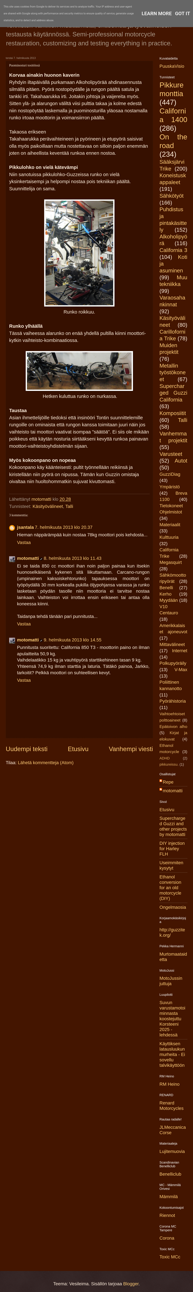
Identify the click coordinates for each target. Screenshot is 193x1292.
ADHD (164, 758)
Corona (166, 1238)
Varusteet (170, 454)
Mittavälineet (172, 644)
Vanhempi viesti (131, 748)
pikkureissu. (169, 764)
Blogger (131, 1283)
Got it (182, 13)
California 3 (173, 250)
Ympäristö (169, 486)
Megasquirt (170, 562)
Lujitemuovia (172, 1151)
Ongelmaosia (172, 907)
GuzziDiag (169, 474)
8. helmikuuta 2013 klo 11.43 (72, 558)
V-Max (181, 669)
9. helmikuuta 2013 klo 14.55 (72, 639)
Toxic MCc (169, 1256)
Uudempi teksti (26, 748)
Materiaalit (169, 524)
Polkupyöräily (172, 663)
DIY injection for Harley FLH (172, 849)
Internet (179, 650)
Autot (181, 461)
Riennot (167, 1215)
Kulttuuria (169, 537)
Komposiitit (172, 413)
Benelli (166, 587)
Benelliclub (170, 1174)
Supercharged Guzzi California (173, 393)
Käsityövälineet (48, 506)
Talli (69, 506)
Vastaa (24, 542)
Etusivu (78, 748)
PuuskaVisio (171, 66)
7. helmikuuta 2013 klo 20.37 (64, 527)
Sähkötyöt (171, 196)
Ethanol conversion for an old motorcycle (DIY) (170, 887)
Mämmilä (168, 1196)
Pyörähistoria (172, 701)
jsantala (25, 527)
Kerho (165, 594)
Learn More (157, 13)
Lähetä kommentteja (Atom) (45, 762)
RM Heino (169, 1084)
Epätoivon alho (173, 726)
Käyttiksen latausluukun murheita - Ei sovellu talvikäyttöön (172, 1054)
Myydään (168, 600)
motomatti (28, 558)
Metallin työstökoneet (172, 372)
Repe (168, 782)
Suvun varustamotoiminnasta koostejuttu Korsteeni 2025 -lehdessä (172, 1019)
